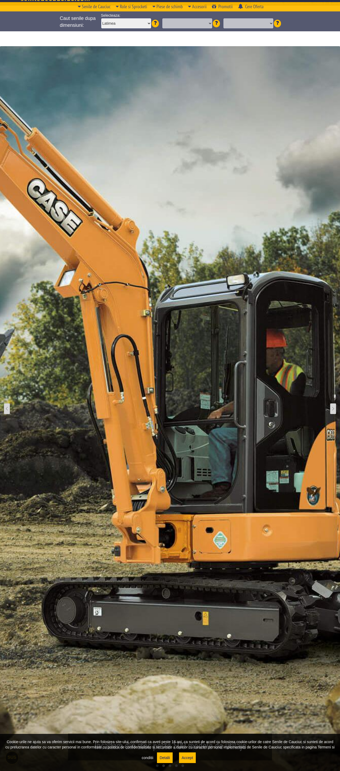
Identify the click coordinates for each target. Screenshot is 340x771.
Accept (187, 758)
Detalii (165, 758)
